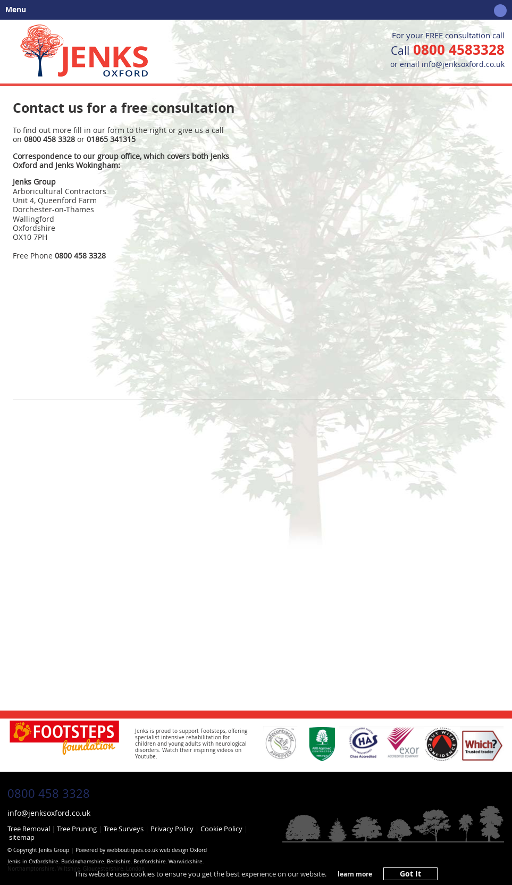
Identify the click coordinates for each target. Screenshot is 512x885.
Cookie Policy (221, 828)
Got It (410, 874)
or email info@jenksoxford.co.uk (447, 64)
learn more (355, 874)
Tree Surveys (124, 828)
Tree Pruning (77, 828)
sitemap (22, 837)
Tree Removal (28, 828)
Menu (253, 10)
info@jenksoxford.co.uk (48, 813)
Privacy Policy (172, 828)
